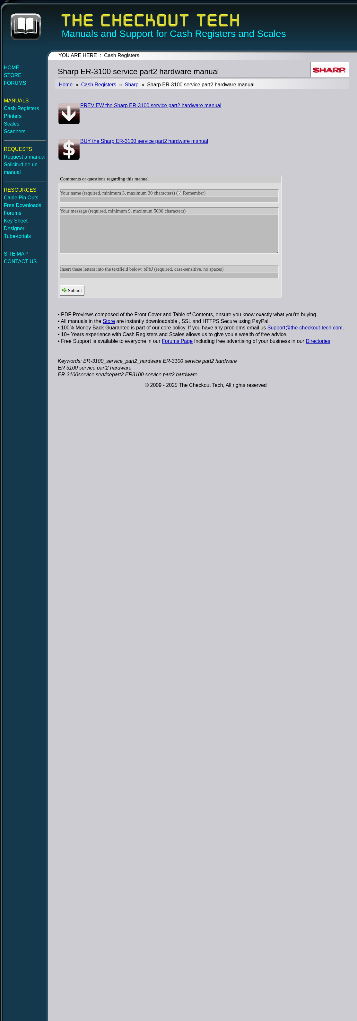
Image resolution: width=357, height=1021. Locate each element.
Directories (318, 341)
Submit (72, 290)
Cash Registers (98, 84)
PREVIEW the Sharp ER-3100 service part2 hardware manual (150, 105)
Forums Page (177, 341)
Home (66, 84)
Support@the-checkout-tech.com (305, 327)
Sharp (132, 84)
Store (109, 321)
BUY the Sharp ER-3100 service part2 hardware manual (144, 141)
